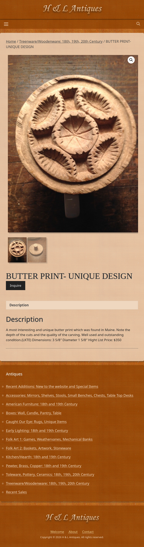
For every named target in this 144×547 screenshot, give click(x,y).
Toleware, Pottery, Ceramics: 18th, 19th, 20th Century (50, 474)
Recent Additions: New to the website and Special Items (52, 386)
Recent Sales (16, 492)
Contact (88, 532)
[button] (131, 59)
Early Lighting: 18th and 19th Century (37, 430)
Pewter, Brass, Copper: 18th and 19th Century (43, 465)
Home (11, 41)
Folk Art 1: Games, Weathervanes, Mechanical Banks (49, 439)
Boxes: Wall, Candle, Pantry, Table (33, 413)
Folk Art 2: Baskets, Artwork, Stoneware (38, 448)
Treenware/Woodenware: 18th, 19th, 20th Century (60, 41)
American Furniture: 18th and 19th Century (42, 404)
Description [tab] (19, 305)
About (73, 532)
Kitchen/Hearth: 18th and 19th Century (38, 456)
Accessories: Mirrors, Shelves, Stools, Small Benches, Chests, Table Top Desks (69, 395)
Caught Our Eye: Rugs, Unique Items (36, 421)
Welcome (57, 532)
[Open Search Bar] (138, 24)
